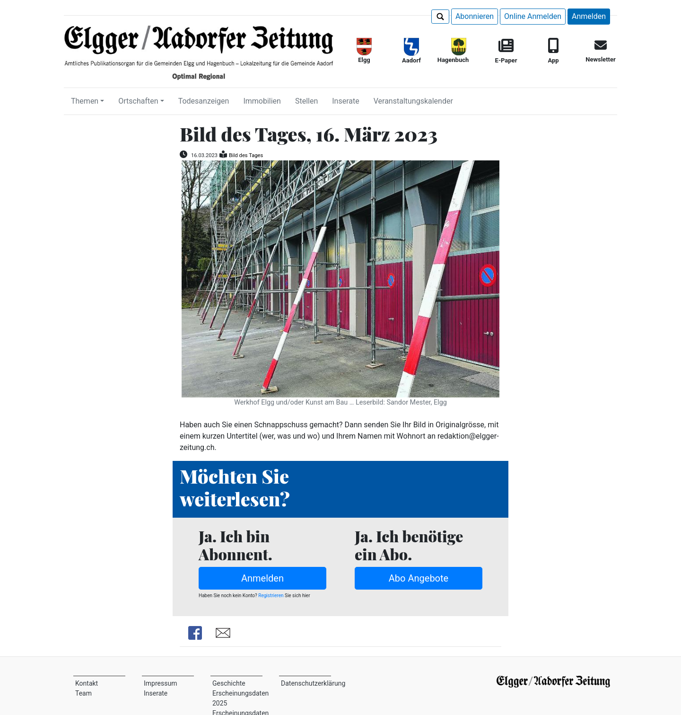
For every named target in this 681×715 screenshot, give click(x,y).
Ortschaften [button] (138, 101)
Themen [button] (84, 101)
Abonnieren (474, 16)
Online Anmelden (532, 16)
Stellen (306, 101)
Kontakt (86, 683)
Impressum (160, 683)
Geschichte (228, 683)
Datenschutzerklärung (313, 683)
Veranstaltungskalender (413, 101)
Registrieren (271, 595)
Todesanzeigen (203, 101)
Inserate (345, 101)
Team (83, 693)
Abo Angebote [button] (418, 578)
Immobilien (262, 101)
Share (195, 632)
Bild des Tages (246, 155)
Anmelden (589, 16)
